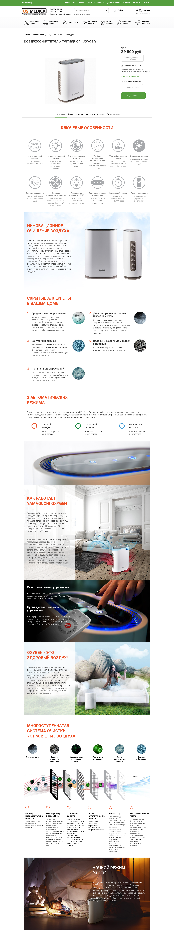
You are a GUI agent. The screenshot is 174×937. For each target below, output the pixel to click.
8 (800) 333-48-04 (57, 12)
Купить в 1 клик (132, 88)
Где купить (137, 3)
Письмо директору (143, 14)
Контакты (146, 3)
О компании (91, 3)
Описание (60, 114)
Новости (81, 3)
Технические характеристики (81, 114)
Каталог (66, 3)
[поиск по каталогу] (91, 10)
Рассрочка (101, 3)
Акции (74, 3)
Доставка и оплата (114, 3)
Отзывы (101, 114)
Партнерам (127, 3)
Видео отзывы (114, 114)
